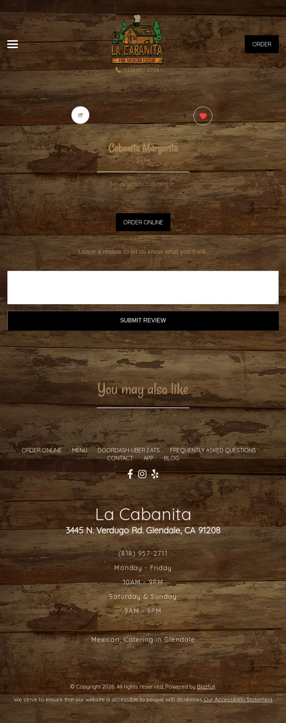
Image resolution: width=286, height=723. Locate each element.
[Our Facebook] (130, 474)
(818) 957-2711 (137, 70)
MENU (79, 450)
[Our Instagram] (142, 474)
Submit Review (143, 320)
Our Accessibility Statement (237, 699)
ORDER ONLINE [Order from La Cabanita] (42, 450)
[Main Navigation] (12, 44)
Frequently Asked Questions (213, 450)
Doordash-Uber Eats (129, 450)
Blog (171, 458)
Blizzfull (206, 686)
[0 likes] (201, 117)
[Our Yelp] (155, 474)
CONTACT (120, 458)
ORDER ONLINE (143, 222)
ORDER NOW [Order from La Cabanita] (261, 47)
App (149, 458)
